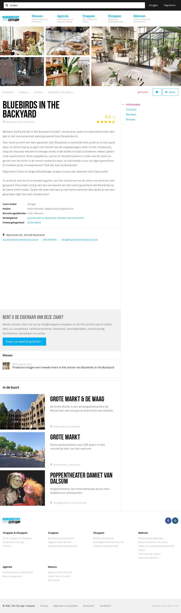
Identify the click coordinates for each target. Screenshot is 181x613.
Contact (7, 546)
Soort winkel (9, 204)
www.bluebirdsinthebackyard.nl (20, 239)
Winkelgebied (10, 217)
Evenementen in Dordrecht (18, 572)
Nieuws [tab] (130, 119)
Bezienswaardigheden (151, 538)
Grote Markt (34, 222)
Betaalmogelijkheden (14, 213)
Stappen (53, 532)
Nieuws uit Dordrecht (60, 572)
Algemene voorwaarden (65, 605)
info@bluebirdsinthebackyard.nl (79, 239)
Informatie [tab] (133, 104)
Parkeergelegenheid (13, 222)
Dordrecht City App (13, 542)
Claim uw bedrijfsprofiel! (23, 341)
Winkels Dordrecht (103, 538)
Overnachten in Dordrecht (62, 546)
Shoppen (98, 532)
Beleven (143, 532)
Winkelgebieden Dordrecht (108, 542)
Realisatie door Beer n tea (165, 605)
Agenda (7, 567)
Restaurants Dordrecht (61, 538)
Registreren (170, 5)
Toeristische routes (149, 553)
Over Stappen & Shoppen (17, 538)
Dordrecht (106, 605)
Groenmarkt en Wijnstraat (42, 217)
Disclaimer (88, 605)
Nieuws (52, 567)
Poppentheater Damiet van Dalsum (81, 478)
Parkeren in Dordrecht (105, 546)
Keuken (7, 208)
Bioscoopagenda (12, 576)
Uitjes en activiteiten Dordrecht (156, 546)
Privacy (44, 605)
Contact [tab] (131, 109)
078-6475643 (50, 239)
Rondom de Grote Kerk (71, 217)
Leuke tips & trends (59, 576)
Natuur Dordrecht (148, 557)
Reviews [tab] (131, 114)
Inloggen (153, 5)
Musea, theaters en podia (153, 542)
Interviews (54, 580)
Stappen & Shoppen (15, 532)
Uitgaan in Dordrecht (59, 542)
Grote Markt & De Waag (77, 399)
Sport (141, 549)
